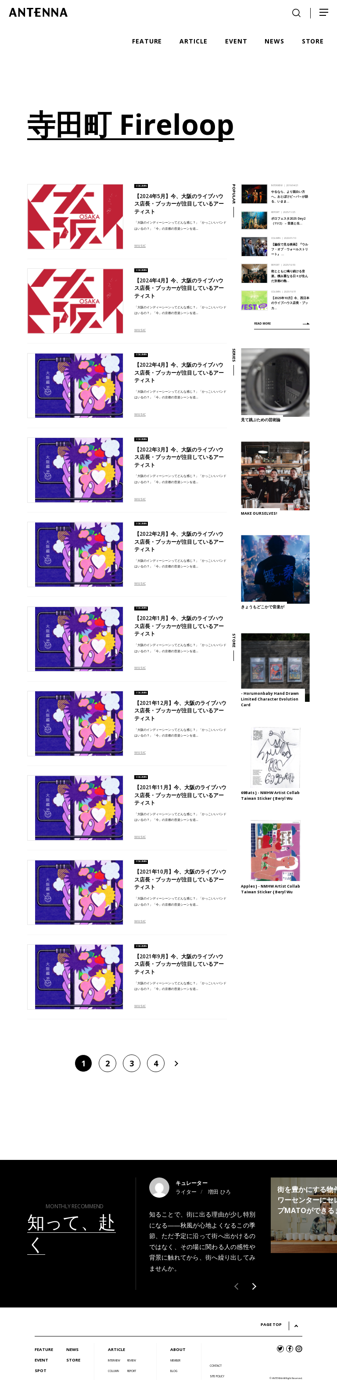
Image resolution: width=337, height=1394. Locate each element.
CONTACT (216, 1366)
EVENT (41, 1360)
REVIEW (131, 1360)
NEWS (72, 1349)
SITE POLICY (217, 1376)
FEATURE (44, 1349)
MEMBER (175, 1360)
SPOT (41, 1370)
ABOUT (178, 1349)
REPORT (131, 1371)
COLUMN (113, 1371)
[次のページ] (175, 1063)
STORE (73, 1360)
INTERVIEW (114, 1360)
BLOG (173, 1371)
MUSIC (140, 245)
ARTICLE (116, 1349)
